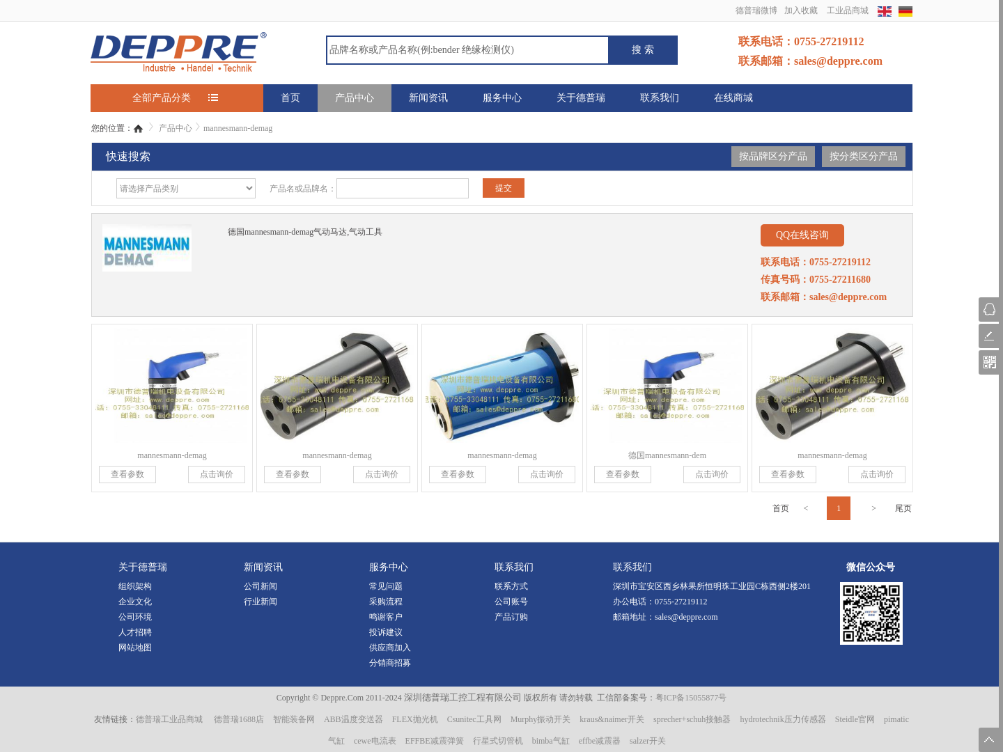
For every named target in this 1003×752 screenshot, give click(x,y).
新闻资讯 (428, 98)
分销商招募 (390, 663)
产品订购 (511, 617)
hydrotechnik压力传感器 (782, 719)
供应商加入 (390, 647)
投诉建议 (386, 632)
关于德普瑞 (581, 98)
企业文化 (135, 601)
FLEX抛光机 (415, 719)
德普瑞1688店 (239, 719)
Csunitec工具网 (474, 719)
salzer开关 (648, 741)
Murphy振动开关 (541, 719)
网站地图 (135, 647)
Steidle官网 (855, 719)
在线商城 (733, 98)
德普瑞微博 (756, 10)
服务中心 (502, 98)
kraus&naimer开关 (612, 719)
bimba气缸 (551, 741)
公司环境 (135, 617)
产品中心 (354, 98)
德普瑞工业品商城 (169, 719)
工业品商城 (848, 10)
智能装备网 (294, 719)
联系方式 (511, 586)
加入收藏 (801, 10)
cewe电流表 (375, 741)
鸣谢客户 (386, 617)
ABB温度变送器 (353, 719)
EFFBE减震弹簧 (434, 741)
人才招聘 (135, 632)
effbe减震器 (600, 741)
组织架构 (135, 586)
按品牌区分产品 (773, 156)
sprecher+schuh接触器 (692, 719)
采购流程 (386, 601)
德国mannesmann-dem (667, 455)
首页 (290, 98)
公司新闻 (260, 586)
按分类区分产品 (864, 156)
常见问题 (386, 586)
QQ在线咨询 (802, 235)
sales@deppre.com (686, 617)
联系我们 (659, 98)
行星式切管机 (498, 741)
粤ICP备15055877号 (691, 698)
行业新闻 (260, 601)
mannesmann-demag (237, 128)
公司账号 (511, 601)
